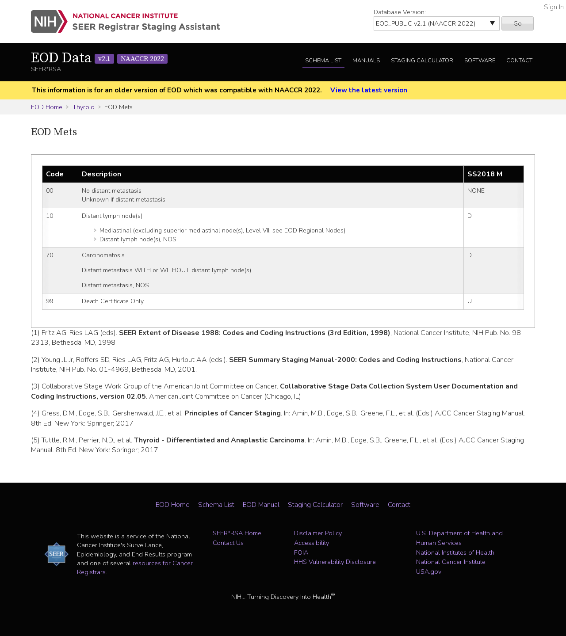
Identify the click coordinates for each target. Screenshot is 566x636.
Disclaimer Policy (318, 533)
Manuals (366, 61)
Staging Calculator (422, 61)
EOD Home (46, 107)
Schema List (323, 61)
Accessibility (311, 542)
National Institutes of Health (455, 552)
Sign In (554, 7)
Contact (519, 61)
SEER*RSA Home (237, 533)
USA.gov (428, 571)
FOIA (301, 552)
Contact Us (228, 542)
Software (479, 61)
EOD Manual (261, 504)
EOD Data (99, 58)
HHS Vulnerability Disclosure (335, 561)
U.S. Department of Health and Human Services (459, 538)
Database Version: (400, 12)
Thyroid (84, 107)
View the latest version (368, 90)
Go (517, 23)
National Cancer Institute (451, 561)
